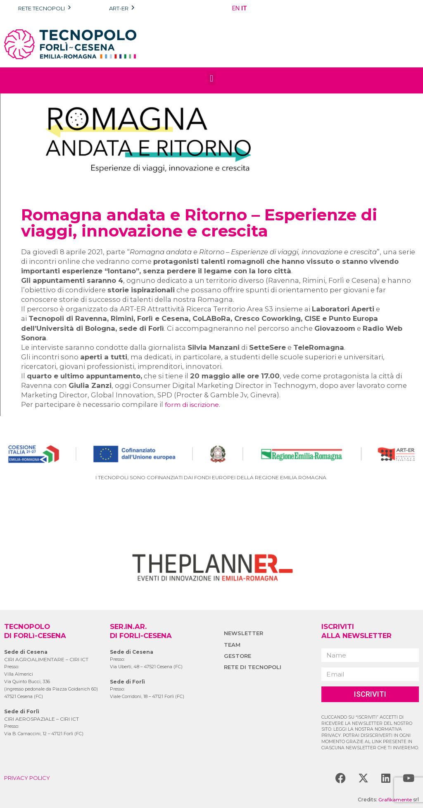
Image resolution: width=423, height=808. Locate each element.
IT (244, 8)
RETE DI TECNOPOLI (254, 667)
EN (236, 8)
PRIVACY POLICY (29, 778)
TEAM (232, 644)
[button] (211, 78)
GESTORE (238, 656)
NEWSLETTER (244, 633)
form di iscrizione (195, 404)
